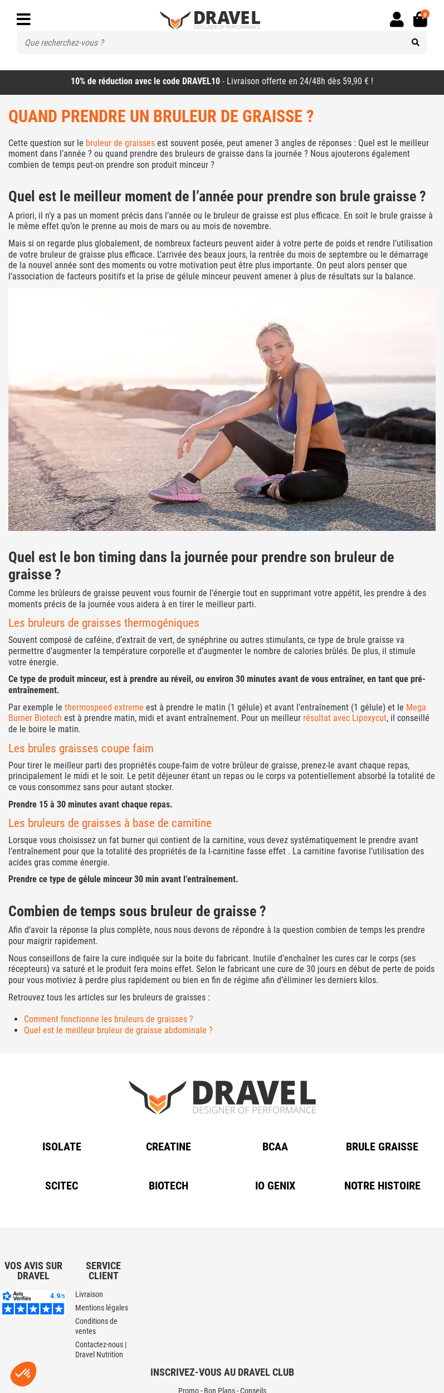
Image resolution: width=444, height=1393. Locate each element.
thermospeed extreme (104, 707)
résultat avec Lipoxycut (345, 718)
